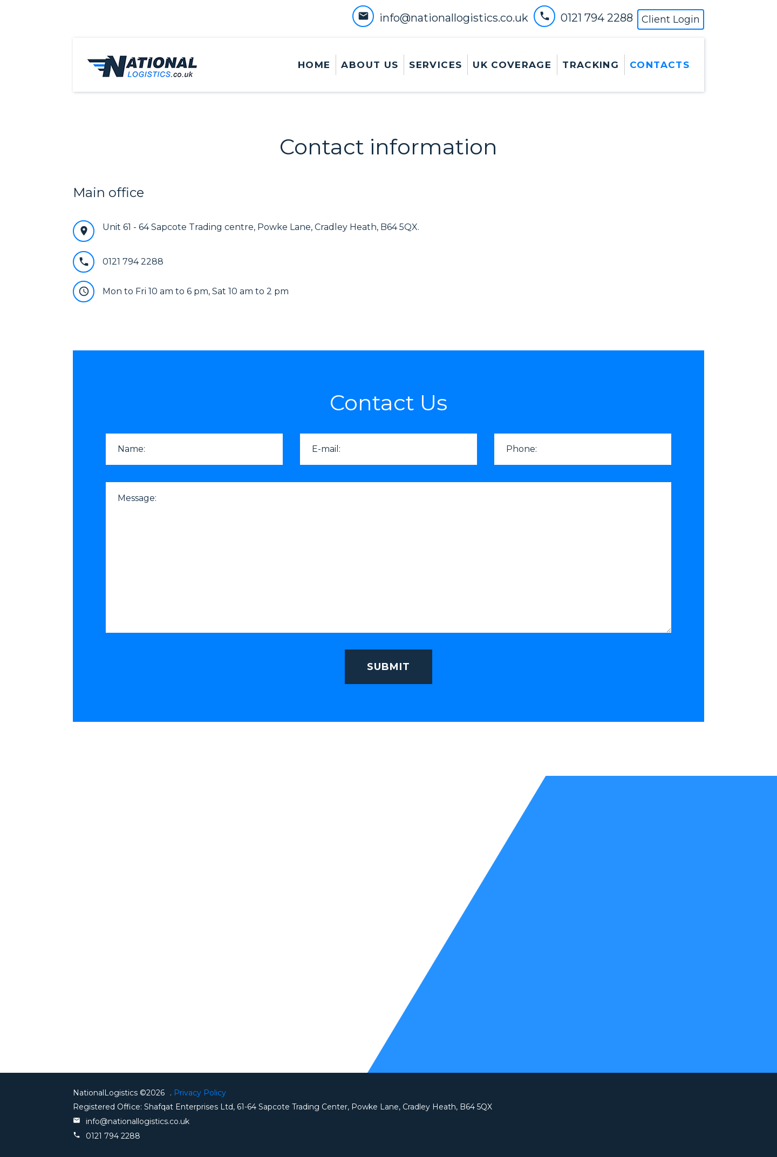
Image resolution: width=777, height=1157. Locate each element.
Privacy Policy (199, 1093)
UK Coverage (512, 64)
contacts (660, 64)
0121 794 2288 (597, 17)
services (435, 64)
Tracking (590, 64)
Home (314, 64)
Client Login (671, 19)
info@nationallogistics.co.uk (453, 17)
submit (388, 667)
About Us (369, 64)
